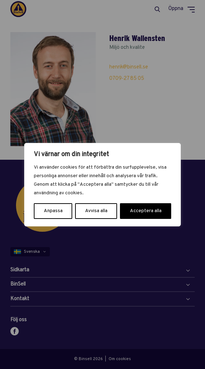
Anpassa (53, 211)
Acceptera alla (146, 211)
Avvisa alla (96, 211)
